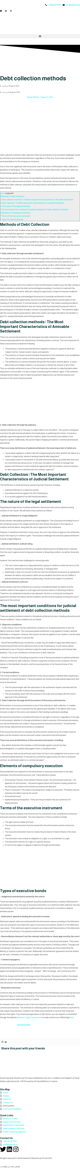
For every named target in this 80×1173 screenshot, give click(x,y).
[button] (40, 36)
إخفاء (2, 193)
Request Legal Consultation (29, 1017)
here (72, 1017)
